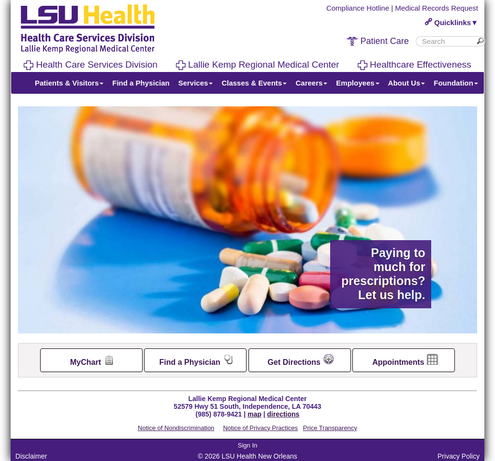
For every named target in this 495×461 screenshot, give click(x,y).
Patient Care (377, 41)
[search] (447, 41)
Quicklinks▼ (451, 22)
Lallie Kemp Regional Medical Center (257, 64)
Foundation (456, 83)
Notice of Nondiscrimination (176, 428)
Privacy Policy (458, 456)
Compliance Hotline (357, 8)
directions (283, 414)
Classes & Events (254, 83)
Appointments (405, 360)
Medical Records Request (436, 8)
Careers (311, 83)
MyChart (92, 360)
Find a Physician (140, 83)
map (255, 414)
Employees (357, 83)
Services (195, 83)
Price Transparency (330, 428)
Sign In (247, 445)
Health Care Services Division (91, 64)
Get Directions (301, 360)
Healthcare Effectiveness (414, 64)
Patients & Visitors (69, 83)
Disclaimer (31, 456)
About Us (406, 83)
